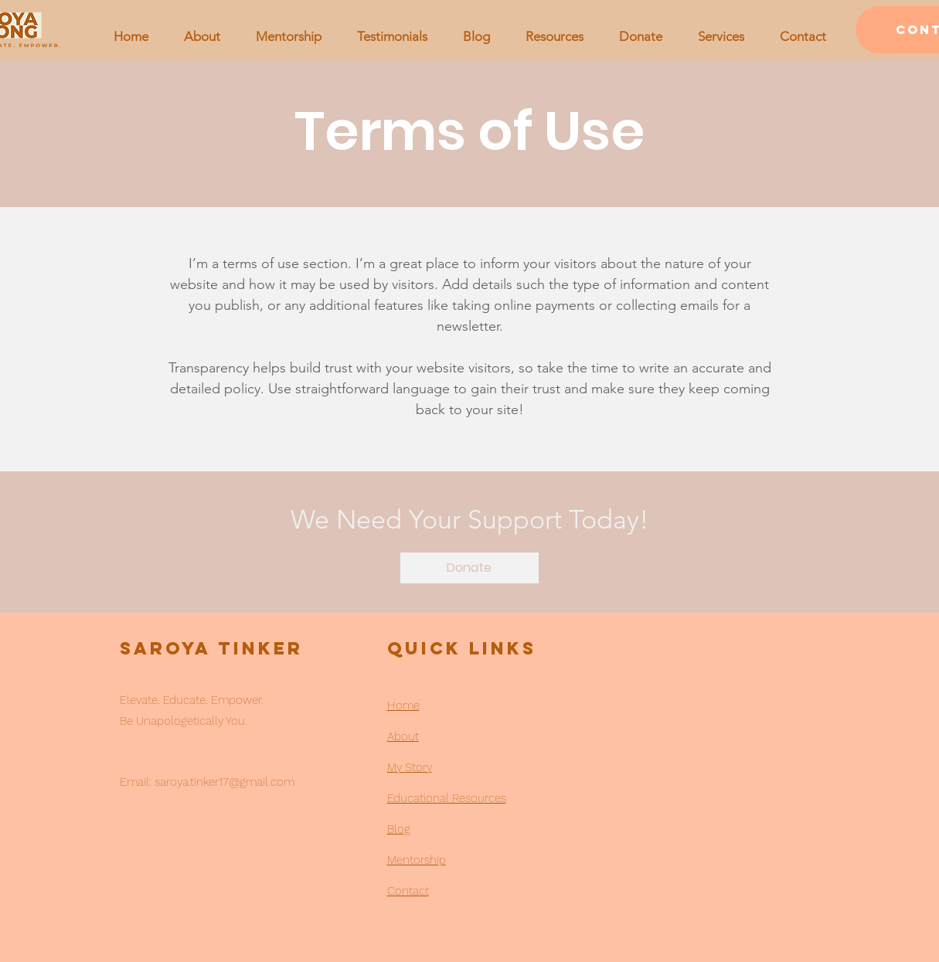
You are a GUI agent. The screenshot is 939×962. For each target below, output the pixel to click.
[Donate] (469, 567)
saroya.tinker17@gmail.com (224, 782)
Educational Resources (446, 798)
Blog (398, 829)
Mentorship (416, 860)
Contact (408, 891)
